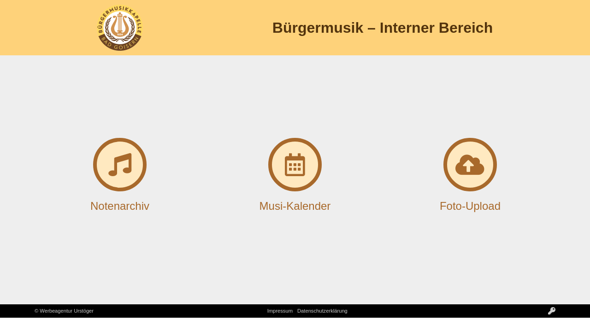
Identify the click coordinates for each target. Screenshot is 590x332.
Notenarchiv (119, 206)
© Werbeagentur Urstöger (64, 311)
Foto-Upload (470, 206)
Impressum (280, 311)
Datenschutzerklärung (322, 311)
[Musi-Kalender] (295, 164)
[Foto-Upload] (470, 164)
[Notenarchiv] (120, 164)
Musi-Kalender (295, 206)
